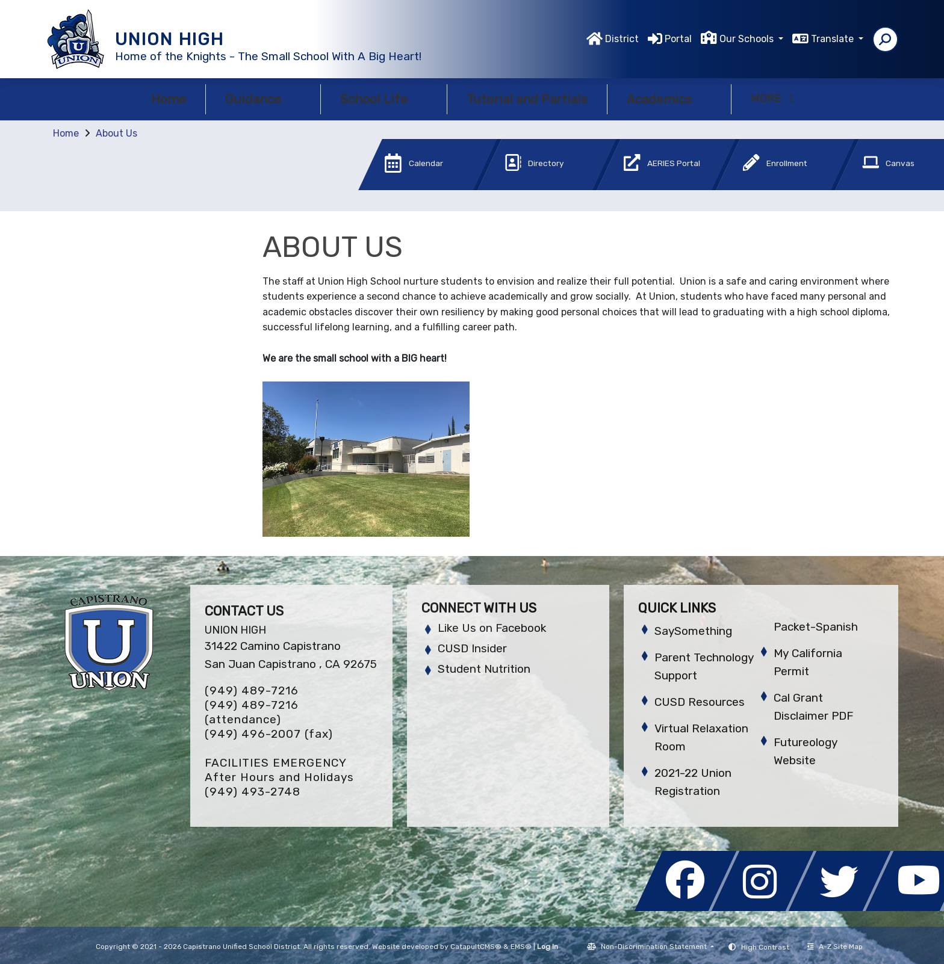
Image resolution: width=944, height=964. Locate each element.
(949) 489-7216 (252, 690)
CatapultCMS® (476, 946)
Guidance (263, 99)
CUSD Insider (472, 648)
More (772, 98)
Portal (678, 39)
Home (168, 99)
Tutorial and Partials (527, 99)
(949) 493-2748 (252, 792)
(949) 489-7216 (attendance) (252, 712)
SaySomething (693, 631)
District (622, 39)
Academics (669, 99)
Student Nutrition (484, 669)
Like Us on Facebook (492, 628)
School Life (383, 99)
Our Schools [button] (747, 39)
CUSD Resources (699, 702)
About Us (116, 133)
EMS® (521, 946)
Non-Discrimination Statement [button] (655, 946)
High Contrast (765, 947)
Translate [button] (833, 39)
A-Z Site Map (835, 946)
